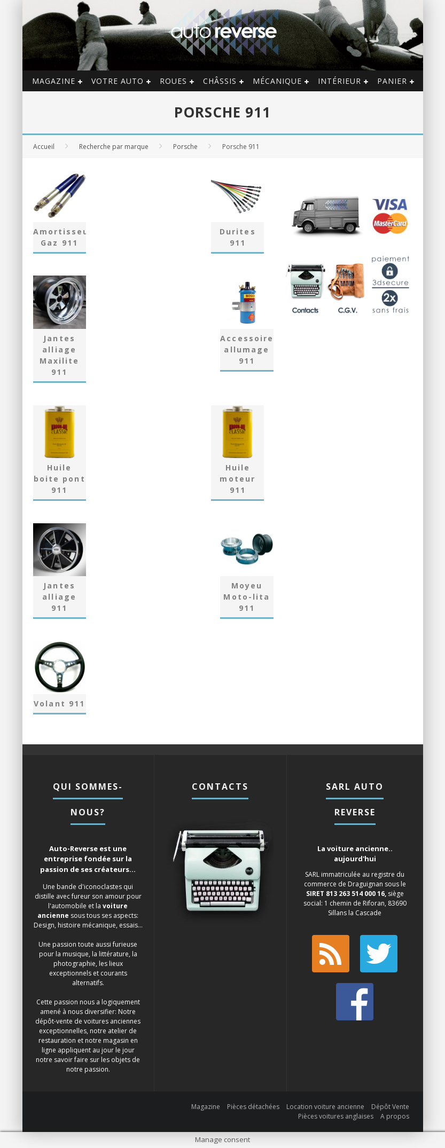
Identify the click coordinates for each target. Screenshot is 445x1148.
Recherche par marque (114, 146)
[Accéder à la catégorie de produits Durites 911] (237, 210)
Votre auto (117, 81)
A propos (394, 1116)
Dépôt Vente (390, 1106)
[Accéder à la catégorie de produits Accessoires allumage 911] (246, 322)
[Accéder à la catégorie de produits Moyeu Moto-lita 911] (246, 570)
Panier (392, 81)
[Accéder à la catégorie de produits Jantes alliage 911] (59, 570)
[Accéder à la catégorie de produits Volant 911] (59, 677)
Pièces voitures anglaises (335, 1116)
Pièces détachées (253, 1106)
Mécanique (277, 81)
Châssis (220, 81)
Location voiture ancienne (325, 1106)
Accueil (43, 146)
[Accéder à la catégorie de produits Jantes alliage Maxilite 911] (59, 328)
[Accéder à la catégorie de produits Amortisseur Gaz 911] (59, 210)
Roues (173, 81)
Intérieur (339, 81)
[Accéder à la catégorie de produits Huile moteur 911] (237, 452)
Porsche (185, 146)
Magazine (53, 81)
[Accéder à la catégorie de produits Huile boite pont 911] (59, 452)
